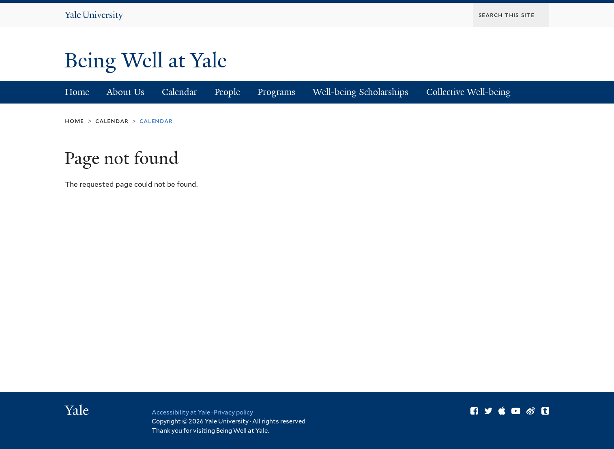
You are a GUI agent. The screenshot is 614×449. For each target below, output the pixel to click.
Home (77, 92)
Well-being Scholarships (360, 92)
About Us (125, 92)
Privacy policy (233, 412)
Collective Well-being (468, 92)
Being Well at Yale (148, 60)
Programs (276, 92)
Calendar (179, 92)
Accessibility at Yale (181, 412)
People (227, 92)
